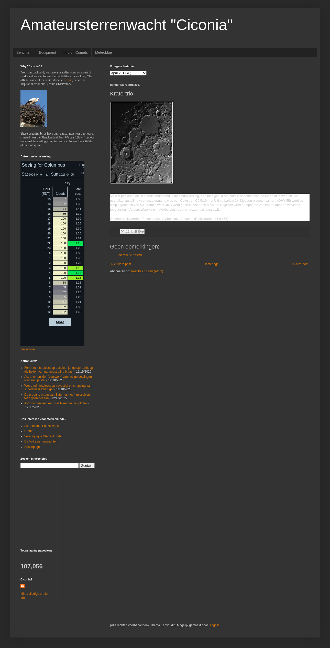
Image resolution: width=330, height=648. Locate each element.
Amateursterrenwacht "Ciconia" (126, 24)
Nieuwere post (121, 264)
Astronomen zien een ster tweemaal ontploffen (55, 403)
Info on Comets (75, 52)
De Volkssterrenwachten (40, 441)
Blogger (214, 625)
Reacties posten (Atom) (147, 271)
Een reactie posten (129, 255)
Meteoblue (103, 52)
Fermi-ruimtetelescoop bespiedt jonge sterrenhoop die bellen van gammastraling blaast (58, 369)
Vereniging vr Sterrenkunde (42, 436)
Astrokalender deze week (41, 426)
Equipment (47, 52)
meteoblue (27, 349)
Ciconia (67, 80)
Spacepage (32, 447)
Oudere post (299, 264)
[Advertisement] (52, 508)
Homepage (211, 264)
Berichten (23, 52)
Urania (28, 431)
